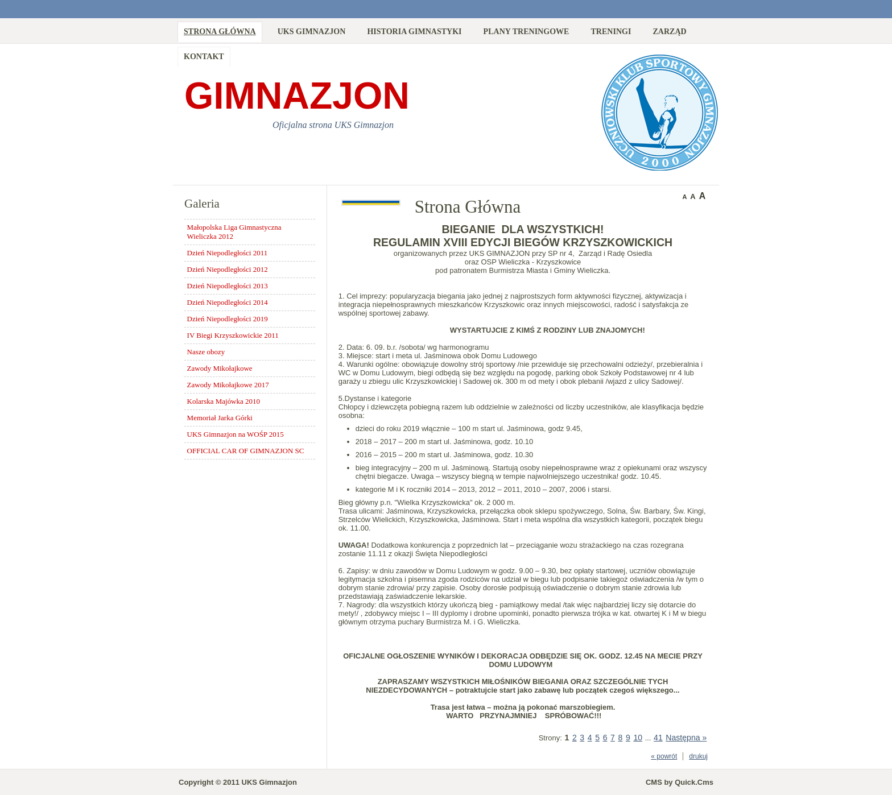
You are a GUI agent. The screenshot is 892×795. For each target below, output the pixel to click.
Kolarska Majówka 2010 (223, 401)
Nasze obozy (206, 351)
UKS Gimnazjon (312, 31)
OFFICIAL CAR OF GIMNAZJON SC (245, 450)
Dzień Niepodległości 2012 (227, 269)
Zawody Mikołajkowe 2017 (228, 384)
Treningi (610, 31)
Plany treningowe (526, 31)
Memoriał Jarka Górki (220, 417)
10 (637, 737)
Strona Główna (220, 31)
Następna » (686, 737)
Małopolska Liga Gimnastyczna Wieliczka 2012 (234, 232)
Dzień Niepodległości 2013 (227, 285)
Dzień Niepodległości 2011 (227, 253)
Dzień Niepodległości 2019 (227, 318)
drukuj (698, 756)
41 (658, 737)
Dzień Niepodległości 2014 (227, 302)
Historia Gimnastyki (414, 31)
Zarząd (669, 31)
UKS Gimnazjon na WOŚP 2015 (235, 434)
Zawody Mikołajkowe (220, 368)
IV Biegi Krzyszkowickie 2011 (233, 335)
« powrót (664, 756)
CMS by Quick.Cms (679, 782)
